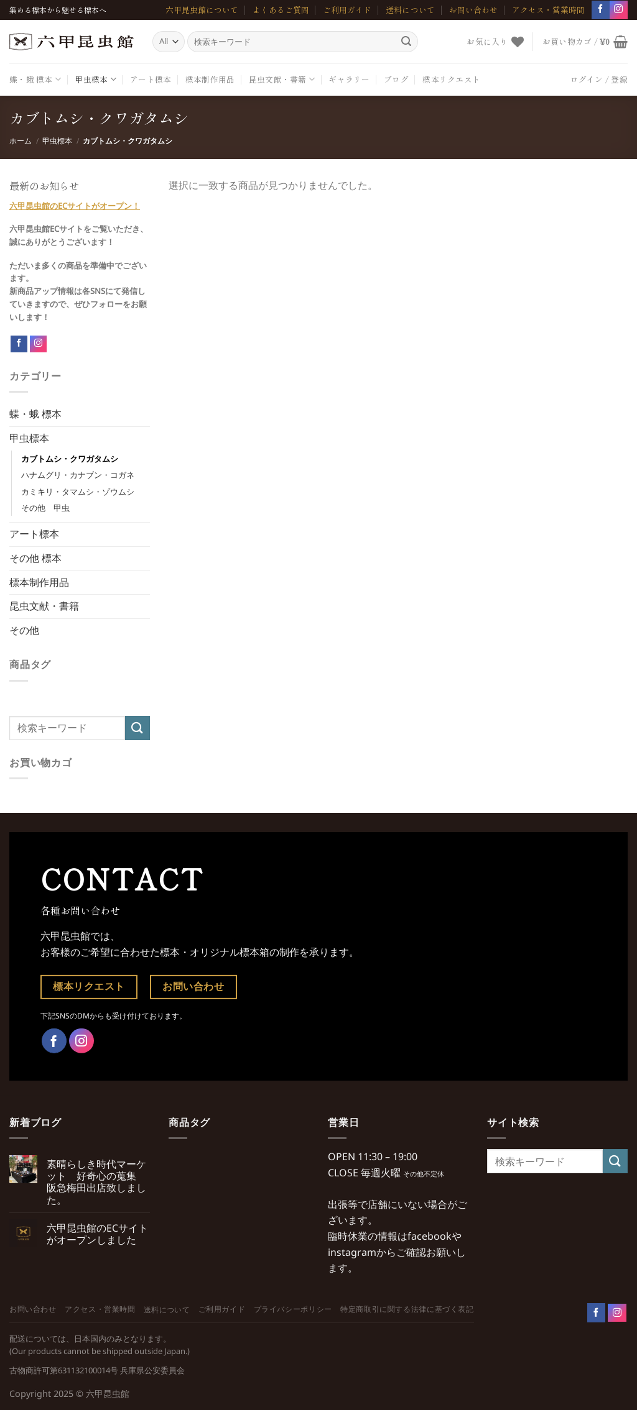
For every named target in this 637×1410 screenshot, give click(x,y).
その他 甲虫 (45, 507)
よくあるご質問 (281, 10)
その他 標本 (35, 558)
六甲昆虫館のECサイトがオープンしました (97, 1234)
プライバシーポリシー (293, 1309)
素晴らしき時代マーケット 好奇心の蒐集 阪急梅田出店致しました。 (96, 1182)
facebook (429, 1236)
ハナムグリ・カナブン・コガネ (77, 474)
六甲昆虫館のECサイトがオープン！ (74, 205)
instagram (352, 1252)
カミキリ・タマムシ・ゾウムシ (77, 491)
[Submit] (406, 41)
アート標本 (150, 79)
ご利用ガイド (347, 10)
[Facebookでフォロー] (601, 10)
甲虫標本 (95, 79)
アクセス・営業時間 (548, 10)
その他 (24, 630)
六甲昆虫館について (201, 10)
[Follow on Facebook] (19, 344)
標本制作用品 (210, 79)
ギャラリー (349, 79)
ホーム (20, 140)
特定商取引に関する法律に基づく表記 (406, 1309)
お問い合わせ (473, 10)
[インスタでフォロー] (619, 10)
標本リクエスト (451, 79)
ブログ (396, 79)
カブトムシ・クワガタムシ (69, 458)
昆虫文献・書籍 (282, 79)
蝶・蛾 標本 (35, 79)
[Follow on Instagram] (38, 344)
